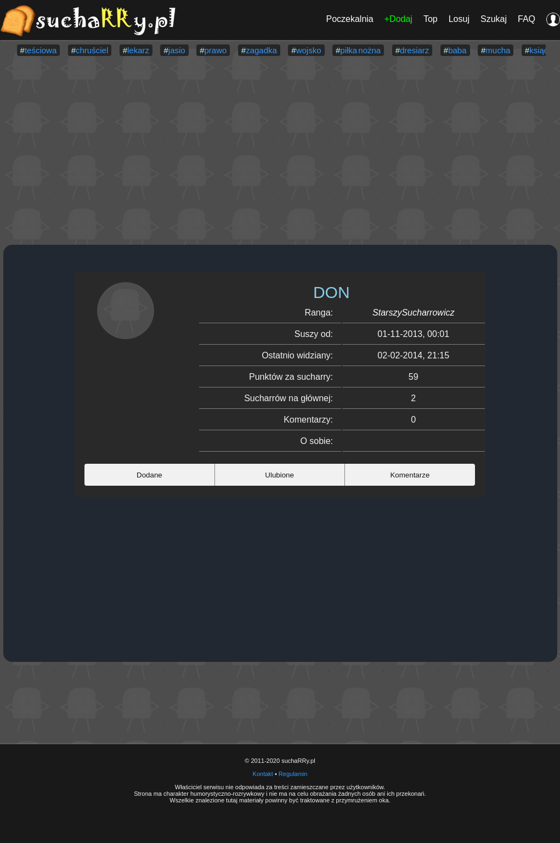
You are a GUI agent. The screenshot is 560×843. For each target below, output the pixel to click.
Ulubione (279, 475)
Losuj (459, 19)
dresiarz (414, 50)
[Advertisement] (280, 151)
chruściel (92, 50)
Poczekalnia (349, 19)
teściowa (40, 50)
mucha (497, 50)
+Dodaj (398, 19)
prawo (215, 50)
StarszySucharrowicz (413, 312)
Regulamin (293, 774)
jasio (176, 50)
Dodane (149, 475)
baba (457, 50)
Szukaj (493, 19)
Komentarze (409, 475)
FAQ (526, 19)
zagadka (261, 50)
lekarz (138, 50)
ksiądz (541, 50)
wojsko (308, 50)
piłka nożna (360, 50)
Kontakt (263, 774)
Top (430, 19)
